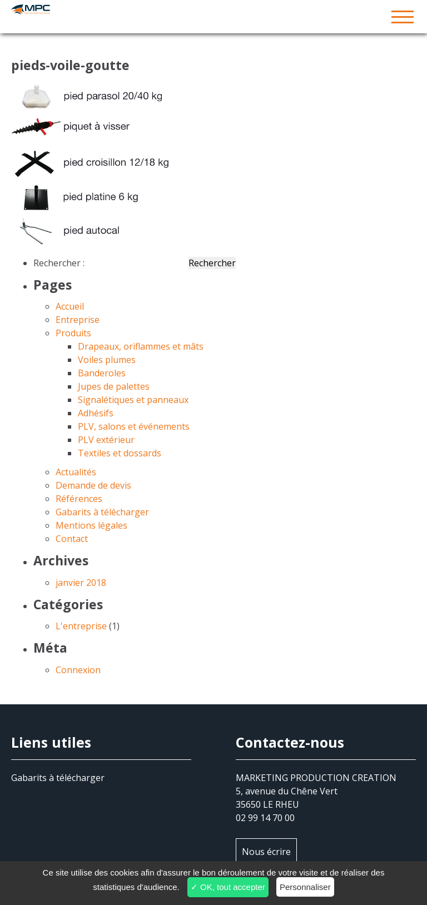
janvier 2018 (81, 582)
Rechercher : (59, 263)
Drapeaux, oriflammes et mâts (140, 346)
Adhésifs (95, 413)
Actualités (76, 472)
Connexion (78, 670)
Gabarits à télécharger (102, 512)
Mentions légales (91, 525)
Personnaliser (305, 887)
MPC (213, 16)
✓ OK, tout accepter (228, 887)
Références (79, 499)
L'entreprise (81, 626)
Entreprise (78, 320)
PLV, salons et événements (134, 426)
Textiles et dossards (119, 453)
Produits (73, 333)
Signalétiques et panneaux (133, 400)
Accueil (70, 306)
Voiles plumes (107, 360)
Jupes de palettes (114, 386)
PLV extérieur (106, 440)
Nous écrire (266, 852)
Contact (72, 539)
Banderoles (102, 373)
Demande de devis (93, 485)
